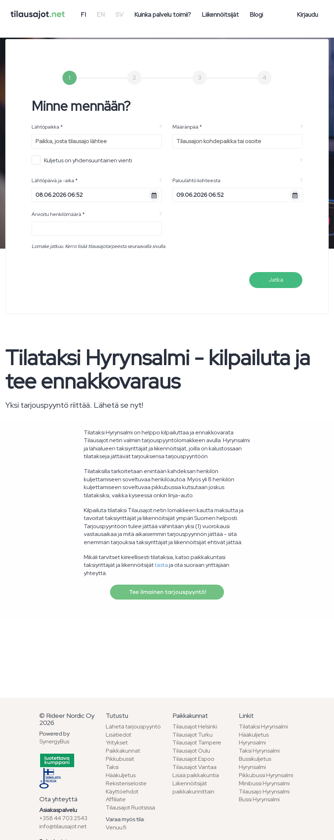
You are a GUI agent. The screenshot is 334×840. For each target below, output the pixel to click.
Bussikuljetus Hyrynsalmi (255, 763)
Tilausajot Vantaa (195, 767)
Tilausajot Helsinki (195, 726)
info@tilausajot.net (63, 826)
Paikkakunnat (123, 750)
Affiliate (116, 799)
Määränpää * (187, 127)
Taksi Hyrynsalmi (259, 750)
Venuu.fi (116, 827)
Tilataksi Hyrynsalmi (263, 726)
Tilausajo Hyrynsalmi (264, 791)
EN (101, 14)
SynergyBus (54, 741)
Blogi (256, 14)
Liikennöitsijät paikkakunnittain (193, 787)
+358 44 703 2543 (63, 818)
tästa (161, 565)
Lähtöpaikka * (47, 127)
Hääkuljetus (121, 775)
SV (119, 14)
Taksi (112, 767)
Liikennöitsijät (220, 14)
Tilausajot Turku (193, 734)
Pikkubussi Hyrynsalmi (266, 775)
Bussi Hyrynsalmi (259, 799)
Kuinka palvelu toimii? (162, 14)
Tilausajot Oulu (191, 750)
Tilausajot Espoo (193, 759)
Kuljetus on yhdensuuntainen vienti (82, 160)
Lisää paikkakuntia (196, 775)
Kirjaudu (307, 14)
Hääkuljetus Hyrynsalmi (254, 739)
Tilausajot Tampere (197, 742)
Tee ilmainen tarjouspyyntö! (167, 592)
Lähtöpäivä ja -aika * (55, 180)
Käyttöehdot (122, 791)
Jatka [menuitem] (275, 279)
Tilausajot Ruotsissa (130, 807)
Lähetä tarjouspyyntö (133, 726)
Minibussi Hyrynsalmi (264, 783)
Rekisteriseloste (126, 783)
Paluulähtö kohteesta (196, 180)
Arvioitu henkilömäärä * (58, 214)
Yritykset (117, 742)
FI (83, 14)
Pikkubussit (120, 759)
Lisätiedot (118, 734)
